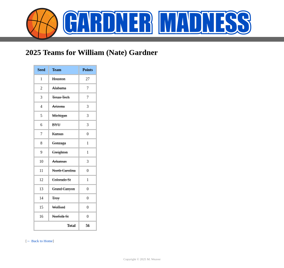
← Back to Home (39, 241)
